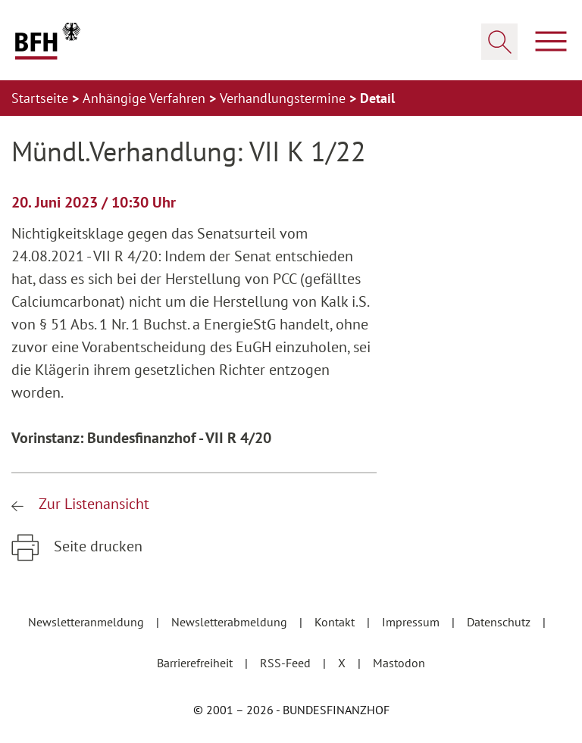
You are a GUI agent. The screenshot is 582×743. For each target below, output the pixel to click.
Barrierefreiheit (196, 662)
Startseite (41, 98)
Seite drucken (96, 546)
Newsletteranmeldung (87, 621)
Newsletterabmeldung (230, 621)
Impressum (412, 621)
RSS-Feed (287, 662)
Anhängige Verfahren (146, 98)
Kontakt (336, 621)
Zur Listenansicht (92, 504)
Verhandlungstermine (284, 98)
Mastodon (399, 662)
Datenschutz (500, 621)
